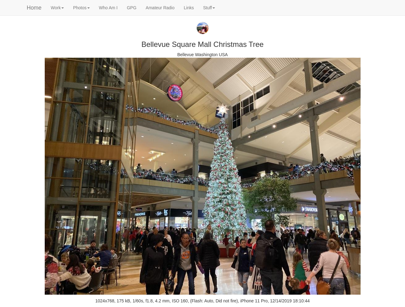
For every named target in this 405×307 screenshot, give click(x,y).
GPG (131, 7)
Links (189, 7)
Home (34, 8)
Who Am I (108, 7)
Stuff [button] (209, 7)
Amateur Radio (160, 7)
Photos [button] (81, 7)
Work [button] (57, 7)
